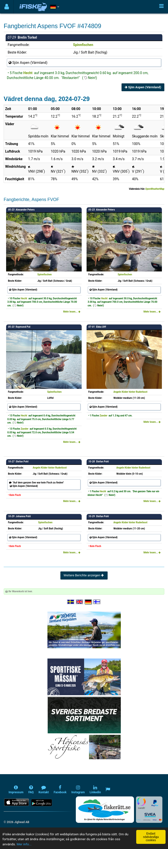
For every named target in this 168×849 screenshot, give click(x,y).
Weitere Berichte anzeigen (84, 575)
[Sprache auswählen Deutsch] (88, 602)
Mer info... (24, 844)
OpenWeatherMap (154, 189)
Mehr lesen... (71, 311)
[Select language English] (79, 602)
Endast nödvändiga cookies (151, 836)
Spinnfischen (83, 45)
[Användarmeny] (6, 6)
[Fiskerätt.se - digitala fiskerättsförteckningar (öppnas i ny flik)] (105, 809)
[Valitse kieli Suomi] (97, 602)
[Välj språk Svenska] (71, 602)
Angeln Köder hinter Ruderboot (130, 392)
